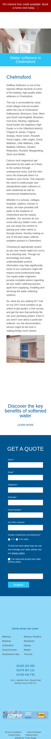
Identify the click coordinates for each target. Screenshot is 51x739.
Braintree (6, 641)
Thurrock (28, 654)
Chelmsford (7, 645)
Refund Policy (32, 735)
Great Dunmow (9, 650)
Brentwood (29, 641)
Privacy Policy (14, 735)
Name (11, 460)
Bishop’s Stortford (32, 637)
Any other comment (16, 522)
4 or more (22, 539)
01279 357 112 (25, 670)
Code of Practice (34, 732)
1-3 (11, 539)
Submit (18, 584)
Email (39, 22)
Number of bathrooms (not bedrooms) (24, 535)
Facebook (30, 693)
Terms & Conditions (13, 732)
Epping (27, 645)
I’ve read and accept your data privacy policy (24, 560)
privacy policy (18, 553)
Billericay (6, 637)
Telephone (13, 485)
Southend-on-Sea (10, 654)
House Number (15, 510)
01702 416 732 (25, 674)
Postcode (12, 497)
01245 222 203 (46, 22)
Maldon (27, 650)
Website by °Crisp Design (25, 738)
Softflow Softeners (13, 20)
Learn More (25, 425)
